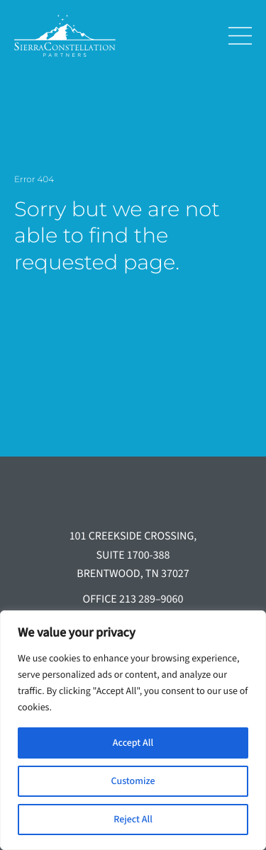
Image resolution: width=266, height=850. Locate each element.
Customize (133, 781)
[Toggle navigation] (235, 35)
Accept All (133, 743)
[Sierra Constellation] (110, 35)
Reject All (133, 819)
